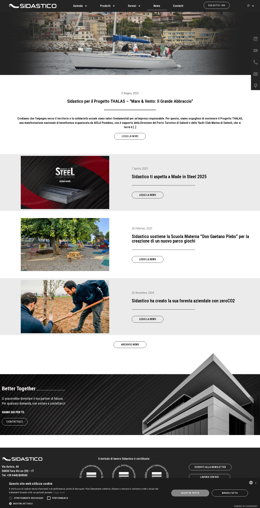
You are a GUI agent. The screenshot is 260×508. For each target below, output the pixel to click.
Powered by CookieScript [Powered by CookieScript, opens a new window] (245, 506)
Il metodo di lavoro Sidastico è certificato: (124, 458)
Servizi (134, 6)
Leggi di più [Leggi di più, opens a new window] (59, 492)
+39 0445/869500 (17, 475)
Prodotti (107, 6)
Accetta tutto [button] (190, 493)
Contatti (178, 6)
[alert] (130, 493)
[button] (87, 503)
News (156, 6)
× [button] (256, 482)
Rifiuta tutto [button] (230, 493)
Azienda (80, 6)
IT (250, 6)
